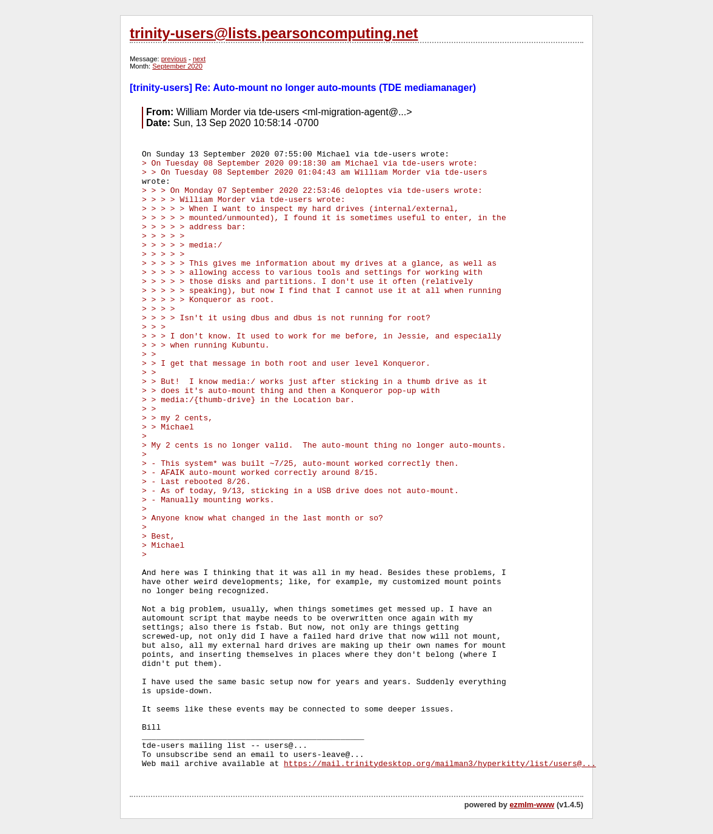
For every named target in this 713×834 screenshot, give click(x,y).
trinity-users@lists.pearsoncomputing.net (274, 33)
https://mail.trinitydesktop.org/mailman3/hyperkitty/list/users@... (440, 763)
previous (174, 58)
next (199, 58)
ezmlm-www (531, 804)
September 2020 (177, 66)
